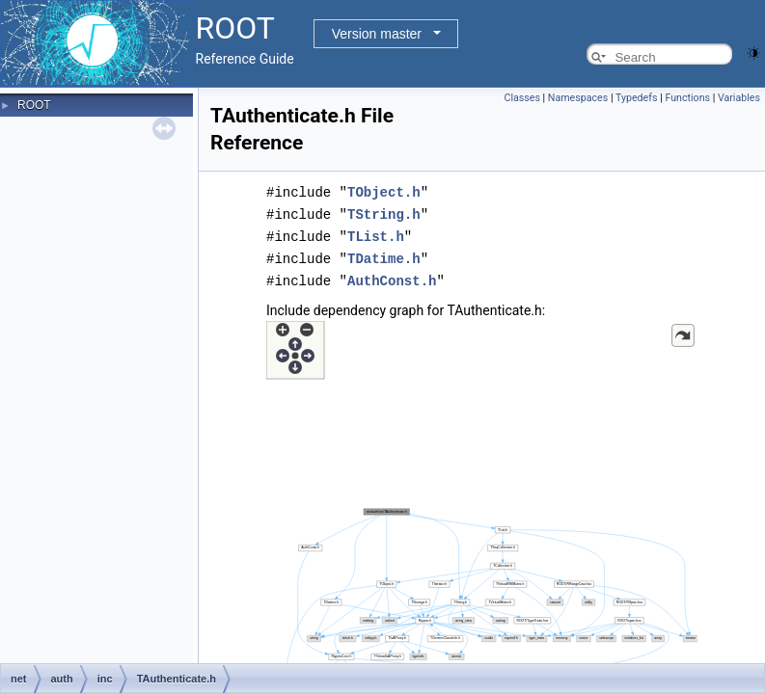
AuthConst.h (391, 276)
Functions (687, 98)
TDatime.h (384, 255)
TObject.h (384, 191)
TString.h (384, 212)
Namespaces (578, 98)
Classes (521, 98)
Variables (739, 98)
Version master (377, 33)
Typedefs (636, 98)
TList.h (375, 234)
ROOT (34, 105)
